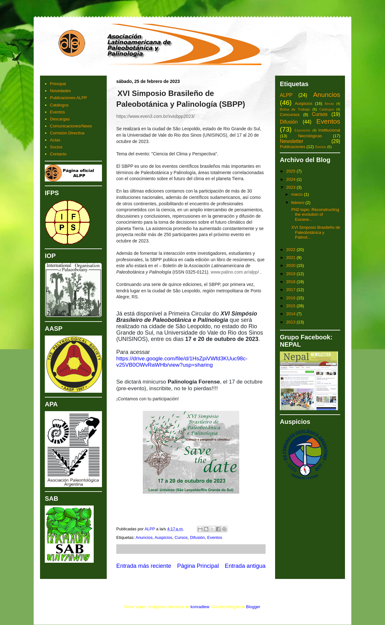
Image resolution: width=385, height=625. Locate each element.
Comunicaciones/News (71, 126)
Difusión (197, 537)
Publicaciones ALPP (68, 97)
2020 (291, 265)
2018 (291, 281)
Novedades (60, 90)
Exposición (302, 130)
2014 (291, 313)
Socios (56, 147)
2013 (291, 322)
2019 (291, 273)
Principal (58, 83)
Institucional (329, 130)
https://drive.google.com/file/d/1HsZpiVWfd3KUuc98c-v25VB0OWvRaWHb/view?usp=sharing (181, 361)
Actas (55, 140)
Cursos (181, 537)
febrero (298, 202)
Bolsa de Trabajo (295, 109)
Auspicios (163, 537)
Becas (329, 103)
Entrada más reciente (143, 566)
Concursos (290, 114)
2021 (291, 257)
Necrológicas (310, 135)
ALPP (286, 95)
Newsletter (291, 141)
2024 (291, 179)
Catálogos (59, 105)
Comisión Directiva (67, 133)
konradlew (200, 606)
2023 (291, 187)
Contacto (58, 154)
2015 (291, 305)
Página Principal (198, 566)
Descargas (60, 119)
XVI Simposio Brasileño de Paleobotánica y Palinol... (315, 232)
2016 (291, 298)
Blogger (253, 606)
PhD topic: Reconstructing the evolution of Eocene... (314, 214)
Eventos (214, 537)
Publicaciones (292, 146)
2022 (291, 249)
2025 (291, 171)
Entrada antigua (245, 566)
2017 (291, 289)
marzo (297, 194)
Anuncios (144, 537)
